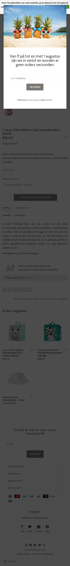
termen (48, 100)
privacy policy (33, 100)
